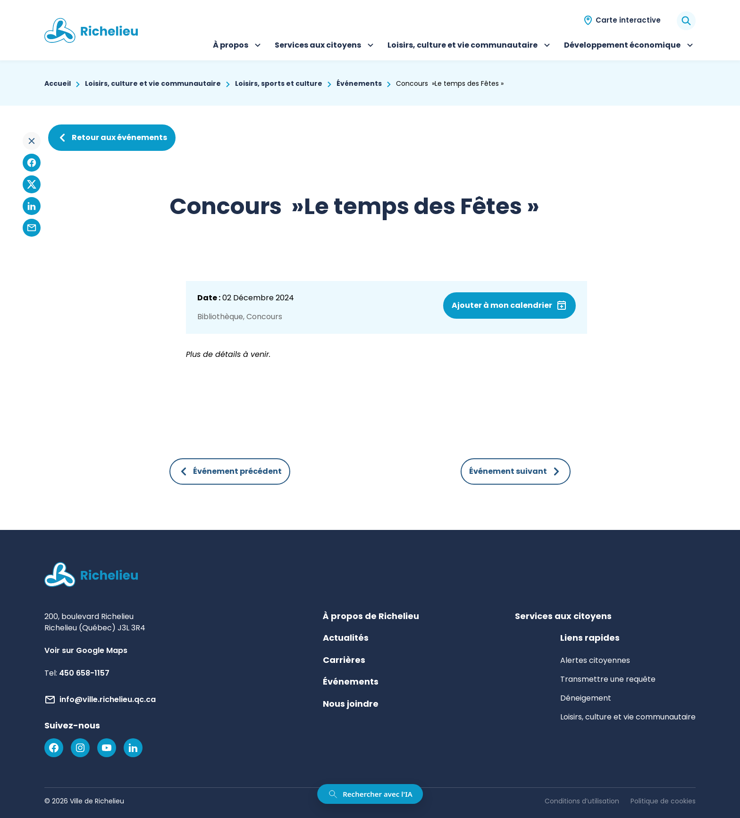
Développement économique (630, 46)
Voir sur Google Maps (85, 650)
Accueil (57, 83)
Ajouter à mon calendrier (502, 305)
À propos (238, 46)
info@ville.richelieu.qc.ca (107, 699)
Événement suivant (515, 471)
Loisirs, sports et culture (278, 83)
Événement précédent (230, 471)
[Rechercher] (686, 20)
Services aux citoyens (325, 46)
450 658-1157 (84, 673)
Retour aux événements (112, 137)
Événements (359, 83)
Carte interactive (628, 20)
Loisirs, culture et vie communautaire (470, 46)
